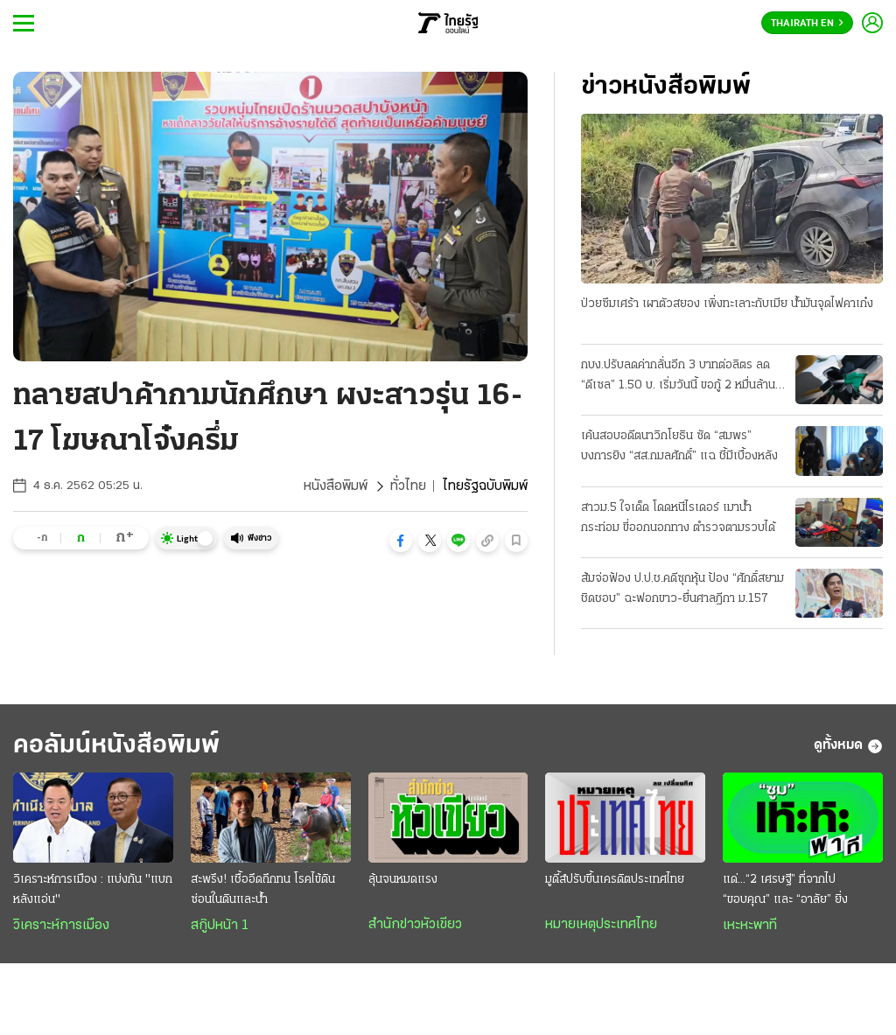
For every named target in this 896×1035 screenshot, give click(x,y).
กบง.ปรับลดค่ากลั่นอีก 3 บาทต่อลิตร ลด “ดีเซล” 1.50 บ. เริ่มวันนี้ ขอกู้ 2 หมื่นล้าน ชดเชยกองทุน (678, 377)
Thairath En (807, 23)
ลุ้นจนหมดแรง (403, 879)
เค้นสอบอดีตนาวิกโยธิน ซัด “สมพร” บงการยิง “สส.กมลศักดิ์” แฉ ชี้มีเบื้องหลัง (679, 446)
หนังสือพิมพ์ (336, 486)
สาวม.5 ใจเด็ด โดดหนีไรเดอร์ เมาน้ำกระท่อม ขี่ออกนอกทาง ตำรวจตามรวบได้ (678, 518)
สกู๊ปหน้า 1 (219, 926)
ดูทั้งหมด (848, 746)
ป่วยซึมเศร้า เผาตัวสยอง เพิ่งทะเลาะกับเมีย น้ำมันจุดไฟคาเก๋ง (727, 304)
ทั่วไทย (408, 486)
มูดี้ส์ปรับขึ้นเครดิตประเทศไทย (614, 879)
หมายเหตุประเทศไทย (601, 925)
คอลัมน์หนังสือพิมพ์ (116, 745)
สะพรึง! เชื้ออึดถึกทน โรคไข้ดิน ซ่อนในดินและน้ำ (263, 889)
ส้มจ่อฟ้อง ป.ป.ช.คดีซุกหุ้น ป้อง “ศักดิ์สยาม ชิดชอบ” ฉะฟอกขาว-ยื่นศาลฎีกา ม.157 (682, 588)
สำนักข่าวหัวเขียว (415, 925)
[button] (400, 540)
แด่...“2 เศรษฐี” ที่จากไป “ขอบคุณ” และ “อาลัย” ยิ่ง (785, 889)
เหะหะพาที (750, 926)
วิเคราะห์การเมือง (61, 926)
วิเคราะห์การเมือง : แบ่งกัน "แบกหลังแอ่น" (92, 889)
